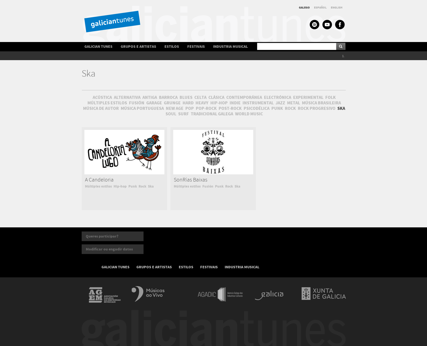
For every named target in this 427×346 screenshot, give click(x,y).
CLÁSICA (216, 97)
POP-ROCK (206, 108)
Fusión (207, 186)
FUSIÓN (136, 103)
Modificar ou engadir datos (109, 249)
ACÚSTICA (102, 97)
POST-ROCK (230, 108)
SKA (341, 108)
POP (189, 108)
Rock (142, 186)
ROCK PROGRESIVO (316, 108)
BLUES (186, 97)
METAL (293, 103)
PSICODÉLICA (256, 108)
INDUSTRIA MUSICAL (230, 46)
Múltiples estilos (98, 186)
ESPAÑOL (320, 7)
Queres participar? (102, 236)
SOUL (171, 114)
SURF (183, 114)
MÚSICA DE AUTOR (101, 108)
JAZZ (280, 103)
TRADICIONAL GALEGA (212, 114)
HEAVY (201, 103)
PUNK (277, 108)
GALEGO (304, 7)
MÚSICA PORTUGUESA (142, 108)
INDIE (235, 103)
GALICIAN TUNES (98, 46)
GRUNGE (172, 103)
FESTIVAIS (196, 46)
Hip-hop (120, 186)
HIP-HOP (219, 103)
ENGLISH (337, 7)
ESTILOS (171, 46)
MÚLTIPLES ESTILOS (107, 103)
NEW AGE (174, 108)
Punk (132, 186)
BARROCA (168, 97)
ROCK (290, 108)
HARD (188, 103)
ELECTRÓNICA (277, 97)
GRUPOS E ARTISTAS (138, 46)
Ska (151, 186)
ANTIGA (149, 97)
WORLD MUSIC (249, 114)
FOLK (330, 97)
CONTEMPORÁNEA (244, 97)
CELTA (200, 97)
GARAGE (154, 103)
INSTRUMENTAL (258, 103)
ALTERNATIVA (127, 97)
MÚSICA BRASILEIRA (321, 103)
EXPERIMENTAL (308, 97)
